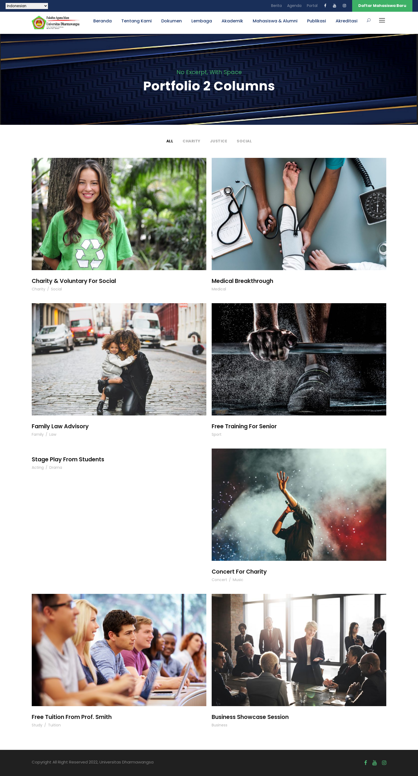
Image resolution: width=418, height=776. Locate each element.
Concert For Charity (239, 571)
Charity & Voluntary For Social (74, 281)
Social (244, 141)
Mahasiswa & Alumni (275, 21)
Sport (217, 434)
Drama (55, 467)
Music (238, 579)
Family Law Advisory (60, 426)
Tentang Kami (136, 21)
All (169, 141)
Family (38, 434)
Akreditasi (346, 21)
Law (52, 434)
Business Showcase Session (250, 717)
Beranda (102, 21)
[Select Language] (27, 6)
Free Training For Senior (244, 426)
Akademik (232, 21)
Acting (38, 467)
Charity (191, 141)
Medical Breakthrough (242, 281)
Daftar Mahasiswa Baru (382, 5)
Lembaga (201, 21)
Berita (276, 5)
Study (37, 725)
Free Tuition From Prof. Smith (72, 717)
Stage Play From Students (68, 459)
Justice (218, 141)
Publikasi (316, 21)
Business (219, 725)
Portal (312, 5)
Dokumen (171, 21)
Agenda (294, 5)
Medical (219, 289)
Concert (219, 579)
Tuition (54, 725)
